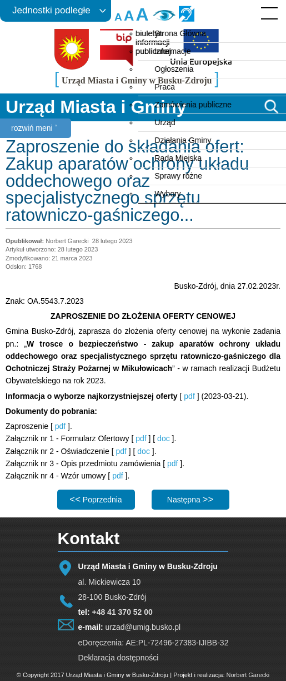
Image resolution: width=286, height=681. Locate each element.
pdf (189, 396)
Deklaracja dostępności (118, 657)
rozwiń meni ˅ (34, 128)
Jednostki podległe (51, 10)
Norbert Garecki (248, 675)
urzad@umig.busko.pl (143, 627)
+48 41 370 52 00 (122, 612)
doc (164, 438)
